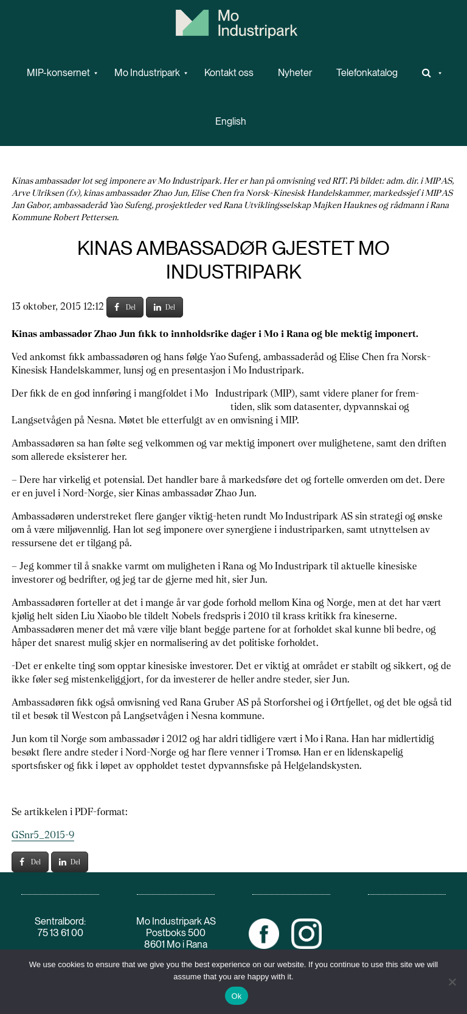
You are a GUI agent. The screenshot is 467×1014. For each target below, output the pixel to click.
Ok (236, 996)
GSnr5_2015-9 (43, 835)
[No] (452, 982)
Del (125, 307)
